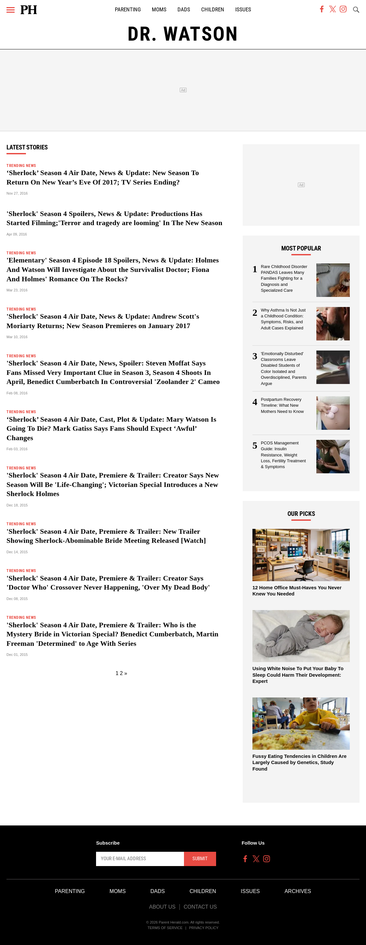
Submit (200, 859)
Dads (183, 9)
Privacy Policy (204, 928)
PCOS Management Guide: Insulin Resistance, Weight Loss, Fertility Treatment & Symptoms (283, 455)
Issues (243, 9)
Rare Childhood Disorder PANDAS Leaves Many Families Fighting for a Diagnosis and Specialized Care (284, 278)
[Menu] (10, 10)
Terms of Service (165, 928)
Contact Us (200, 907)
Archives (298, 891)
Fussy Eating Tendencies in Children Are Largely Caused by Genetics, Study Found (299, 762)
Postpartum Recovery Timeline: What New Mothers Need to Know (282, 405)
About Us (162, 907)
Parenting (128, 9)
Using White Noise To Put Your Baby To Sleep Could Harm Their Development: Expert (298, 675)
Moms (159, 9)
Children (212, 9)
